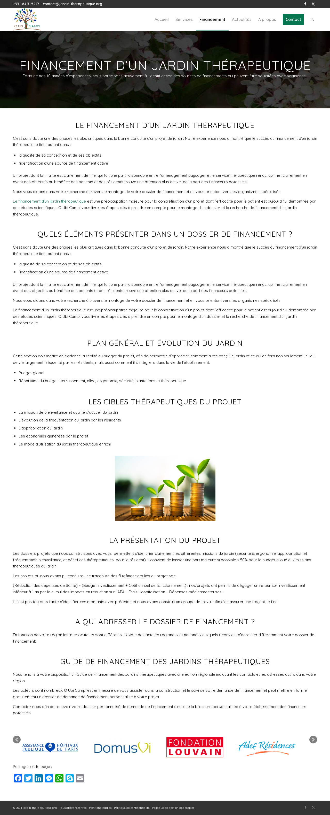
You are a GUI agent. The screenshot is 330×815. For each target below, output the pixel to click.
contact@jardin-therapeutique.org (72, 4)
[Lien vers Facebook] (305, 4)
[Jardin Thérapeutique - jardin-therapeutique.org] (27, 19)
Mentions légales (100, 808)
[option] (57, 740)
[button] (17, 739)
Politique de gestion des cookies (173, 808)
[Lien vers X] (313, 4)
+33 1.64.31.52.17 (26, 4)
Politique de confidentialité (132, 808)
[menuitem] (161, 19)
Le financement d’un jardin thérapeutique (49, 201)
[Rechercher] (312, 19)
